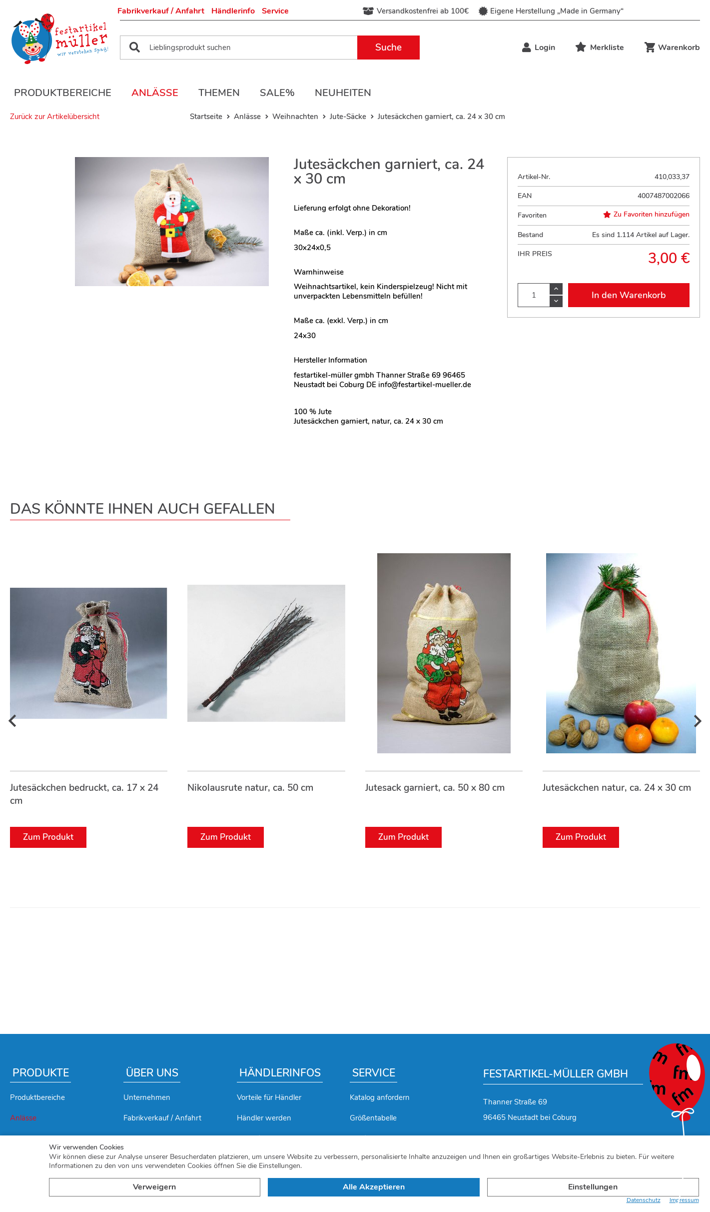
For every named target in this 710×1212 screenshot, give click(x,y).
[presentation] (12, 721)
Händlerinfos (280, 1073)
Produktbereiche (62, 93)
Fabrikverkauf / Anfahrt (160, 11)
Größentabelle (373, 1118)
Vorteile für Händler (269, 1097)
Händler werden (264, 1118)
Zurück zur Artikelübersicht (54, 117)
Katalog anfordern (380, 1097)
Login (538, 48)
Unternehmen (146, 1097)
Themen (219, 93)
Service (275, 11)
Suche (388, 47)
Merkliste (599, 47)
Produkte (40, 1073)
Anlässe (154, 93)
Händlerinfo (233, 11)
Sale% (277, 93)
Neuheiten (343, 93)
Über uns (152, 1073)
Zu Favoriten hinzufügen (646, 214)
